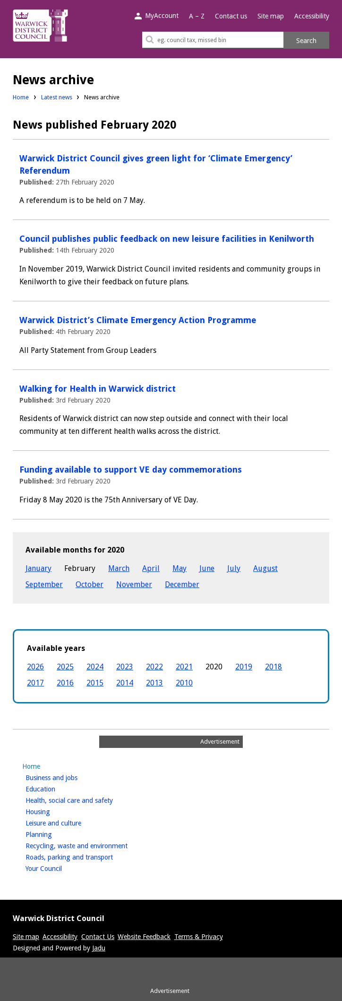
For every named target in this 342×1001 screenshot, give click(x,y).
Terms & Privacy (198, 936)
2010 (184, 682)
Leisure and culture (69, 822)
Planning (55, 833)
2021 (184, 666)
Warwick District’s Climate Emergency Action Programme (137, 320)
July (233, 568)
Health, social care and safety (85, 799)
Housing (54, 811)
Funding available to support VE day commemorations (130, 469)
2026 (35, 666)
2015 (94, 682)
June (206, 568)
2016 (65, 682)
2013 (154, 682)
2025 (65, 666)
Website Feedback (144, 936)
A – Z (197, 16)
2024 (94, 666)
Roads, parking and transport (85, 856)
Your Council (60, 867)
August (265, 568)
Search (306, 40)
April (151, 568)
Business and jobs (67, 776)
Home (21, 97)
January (38, 568)
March (118, 568)
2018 (273, 666)
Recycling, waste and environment (92, 845)
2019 (243, 666)
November (134, 584)
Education (56, 788)
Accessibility (311, 16)
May (179, 568)
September (44, 584)
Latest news (56, 97)
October (89, 584)
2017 (35, 682)
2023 (124, 666)
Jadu (98, 948)
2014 (124, 682)
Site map (270, 16)
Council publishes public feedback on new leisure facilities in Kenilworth (166, 239)
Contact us (231, 16)
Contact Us (97, 936)
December (182, 584)
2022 (154, 666)
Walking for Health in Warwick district (97, 389)
